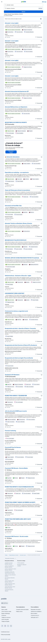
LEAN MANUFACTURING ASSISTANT (14, 294)
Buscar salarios (34, 613)
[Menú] (1, 1)
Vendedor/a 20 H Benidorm (12, 376)
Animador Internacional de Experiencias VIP (17, 91)
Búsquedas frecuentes (10, 559)
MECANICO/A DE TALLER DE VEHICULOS (15, 241)
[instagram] (5, 626)
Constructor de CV (35, 615)
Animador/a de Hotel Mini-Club (13, 207)
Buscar (23, 11)
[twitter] (8, 626)
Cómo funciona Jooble (6, 611)
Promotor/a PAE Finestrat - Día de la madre (16, 537)
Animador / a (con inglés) (11, 23)
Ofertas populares (20, 564)
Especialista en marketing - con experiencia (17, 173)
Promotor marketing (10, 432)
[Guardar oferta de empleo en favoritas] (41, 23)
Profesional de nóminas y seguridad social (16, 312)
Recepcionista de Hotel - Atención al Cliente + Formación (20, 329)
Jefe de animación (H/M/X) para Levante (16, 412)
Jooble (8, 639)
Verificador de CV (34, 617)
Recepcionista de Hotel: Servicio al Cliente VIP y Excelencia (21, 346)
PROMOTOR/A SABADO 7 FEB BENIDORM (16, 396)
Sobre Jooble (4, 609)
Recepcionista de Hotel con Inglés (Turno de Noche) (19, 359)
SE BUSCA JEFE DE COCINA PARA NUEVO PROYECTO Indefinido (22, 259)
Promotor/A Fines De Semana (13, 448)
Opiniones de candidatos (36, 611)
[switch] (41, 18)
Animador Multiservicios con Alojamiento (16, 107)
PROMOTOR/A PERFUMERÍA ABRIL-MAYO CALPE (18, 520)
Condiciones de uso (5, 631)
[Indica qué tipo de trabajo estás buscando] (23, 4)
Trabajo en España (5, 621)
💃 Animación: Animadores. (12, 158)
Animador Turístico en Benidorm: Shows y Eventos (18, 224)
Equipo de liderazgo (5, 613)
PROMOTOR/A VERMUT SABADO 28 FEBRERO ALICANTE (20, 503)
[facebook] (2, 626)
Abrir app (44, 1)
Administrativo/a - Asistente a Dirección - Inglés (18, 276)
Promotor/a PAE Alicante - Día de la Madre (16, 469)
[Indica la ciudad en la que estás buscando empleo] (23, 8)
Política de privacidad (5, 634)
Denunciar (38, 37)
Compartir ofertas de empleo (22, 609)
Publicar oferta (19, 611)
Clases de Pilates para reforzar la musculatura (17, 191)
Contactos (3, 615)
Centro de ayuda (5, 619)
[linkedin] (11, 626)
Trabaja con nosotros (5, 617)
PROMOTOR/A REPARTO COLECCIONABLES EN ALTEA (19, 488)
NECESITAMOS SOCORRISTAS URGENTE (16, 122)
